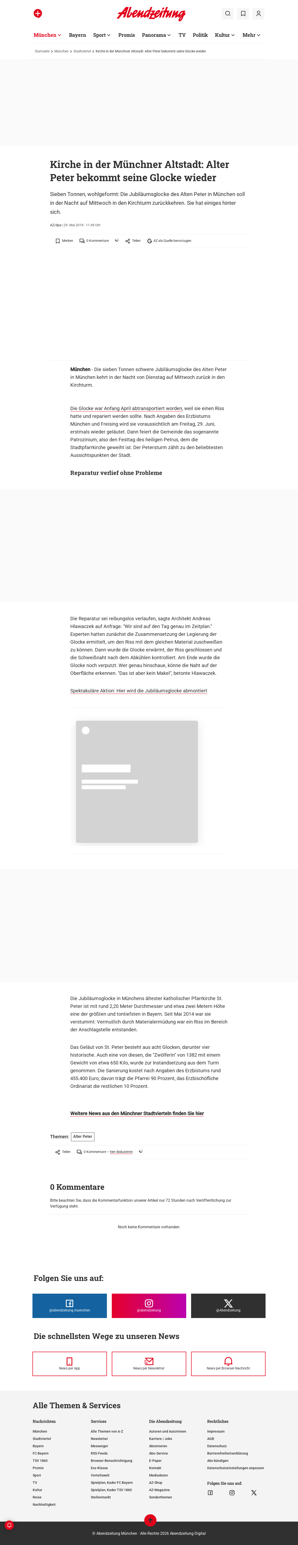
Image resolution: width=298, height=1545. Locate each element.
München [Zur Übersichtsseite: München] (45, 35)
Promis (38, 1468)
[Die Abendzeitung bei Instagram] (149, 1306)
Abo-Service (158, 1453)
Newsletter (99, 1439)
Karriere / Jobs (160, 1439)
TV (35, 1483)
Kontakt (155, 1468)
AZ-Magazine (159, 1490)
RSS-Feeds (99, 1453)
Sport (37, 1475)
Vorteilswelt (100, 1475)
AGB (210, 1439)
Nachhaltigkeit (44, 1504)
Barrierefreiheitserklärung (227, 1453)
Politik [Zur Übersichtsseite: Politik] (200, 35)
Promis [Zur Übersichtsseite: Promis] (126, 35)
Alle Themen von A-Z (107, 1431)
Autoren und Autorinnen (167, 1431)
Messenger (99, 1446)
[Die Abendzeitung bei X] (228, 1306)
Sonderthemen (160, 1497)
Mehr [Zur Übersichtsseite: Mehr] (249, 35)
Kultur (37, 1490)
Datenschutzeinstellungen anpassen (235, 1468)
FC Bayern (41, 1453)
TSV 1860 (40, 1461)
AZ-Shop (155, 1483)
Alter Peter (82, 1136)
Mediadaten (158, 1475)
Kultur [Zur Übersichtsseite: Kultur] (222, 35)
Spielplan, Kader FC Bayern (112, 1483)
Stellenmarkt (101, 1497)
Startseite (42, 51)
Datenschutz (217, 1446)
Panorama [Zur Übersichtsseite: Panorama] (154, 35)
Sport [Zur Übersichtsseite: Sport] (99, 35)
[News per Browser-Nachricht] (228, 1364)
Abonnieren (158, 1446)
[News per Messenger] (69, 1364)
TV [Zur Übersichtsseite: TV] (182, 35)
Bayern (38, 1446)
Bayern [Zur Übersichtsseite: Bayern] (77, 35)
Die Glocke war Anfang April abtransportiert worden (126, 408)
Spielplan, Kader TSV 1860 (111, 1490)
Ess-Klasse (99, 1468)
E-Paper (155, 1461)
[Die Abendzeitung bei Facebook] (69, 1306)
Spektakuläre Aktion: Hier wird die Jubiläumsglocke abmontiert (138, 691)
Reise (37, 1497)
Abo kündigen (217, 1461)
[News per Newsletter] (149, 1364)
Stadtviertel (82, 51)
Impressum (216, 1431)
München (61, 51)
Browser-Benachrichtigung (111, 1461)
